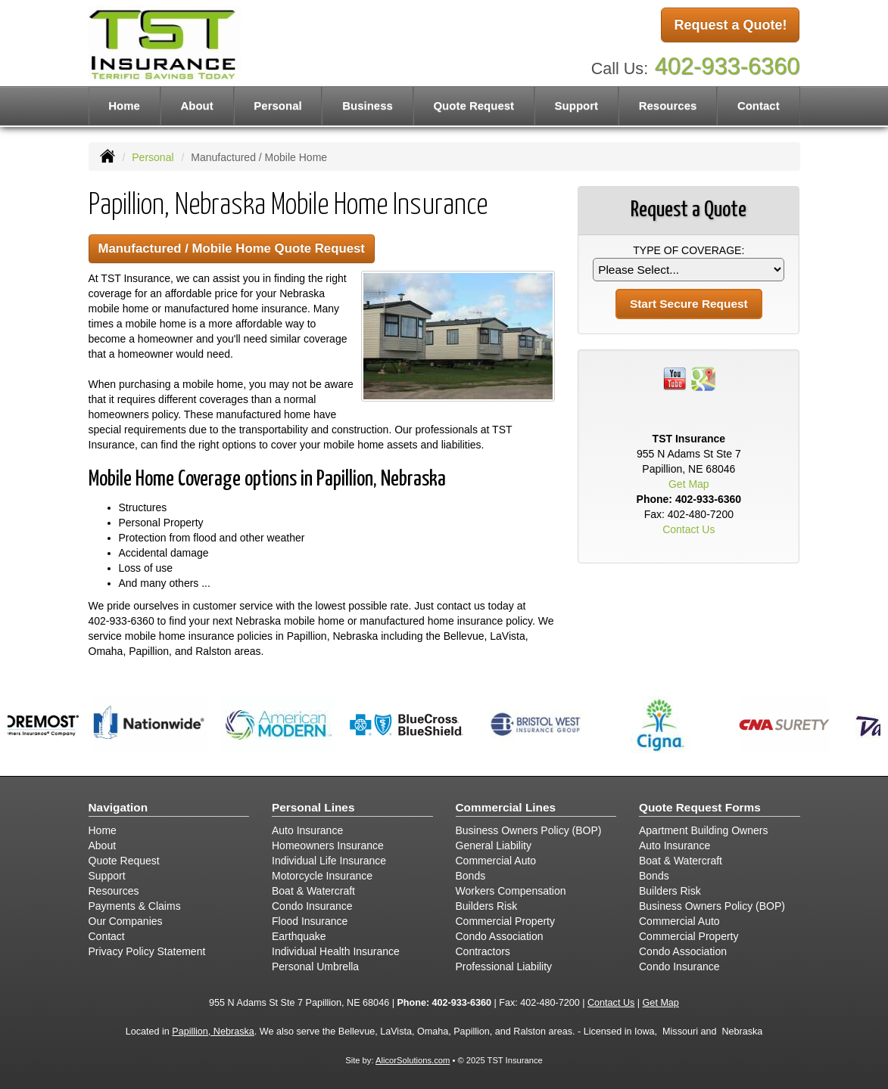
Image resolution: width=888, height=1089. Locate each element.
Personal (152, 157)
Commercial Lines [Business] (506, 807)
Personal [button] (277, 105)
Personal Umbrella (315, 966)
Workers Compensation (511, 891)
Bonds (471, 876)
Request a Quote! (730, 25)
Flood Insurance (309, 921)
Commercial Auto (496, 861)
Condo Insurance (312, 906)
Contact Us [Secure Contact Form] (688, 529)
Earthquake (299, 936)
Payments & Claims (135, 906)
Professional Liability (504, 966)
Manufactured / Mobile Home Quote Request (231, 248)
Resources (114, 891)
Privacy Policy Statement (147, 951)
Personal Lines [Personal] (313, 807)
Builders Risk (487, 906)
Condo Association (500, 936)
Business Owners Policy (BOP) (529, 830)
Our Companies (126, 921)
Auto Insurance (307, 830)
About (196, 105)
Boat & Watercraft (313, 891)
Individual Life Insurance (329, 861)
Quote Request (124, 861)
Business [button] (367, 105)
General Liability (493, 845)
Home (124, 105)
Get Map (688, 484)
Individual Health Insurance (336, 951)
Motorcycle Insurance (322, 876)
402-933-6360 (727, 66)
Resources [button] (668, 105)
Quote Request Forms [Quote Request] (700, 807)
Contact (758, 105)
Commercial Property (505, 921)
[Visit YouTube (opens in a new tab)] (674, 378)
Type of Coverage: (688, 250)
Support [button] (577, 105)
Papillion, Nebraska (213, 1031)
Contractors (483, 951)
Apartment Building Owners (703, 830)
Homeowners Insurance (328, 845)
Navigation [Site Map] (118, 807)
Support (107, 876)
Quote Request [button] (473, 105)
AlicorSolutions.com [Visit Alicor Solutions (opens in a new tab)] (412, 1060)
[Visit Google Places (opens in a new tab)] (703, 378)
